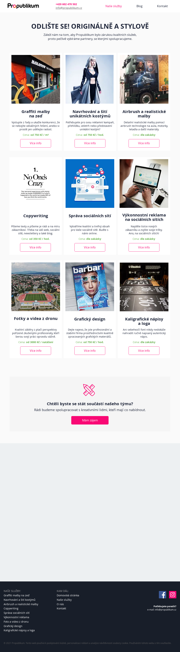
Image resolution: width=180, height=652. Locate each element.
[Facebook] (162, 594)
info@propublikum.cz (69, 8)
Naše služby (64, 599)
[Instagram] (172, 594)
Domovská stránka (68, 595)
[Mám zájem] (90, 420)
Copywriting (11, 608)
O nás (60, 604)
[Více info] (35, 143)
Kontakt (61, 608)
